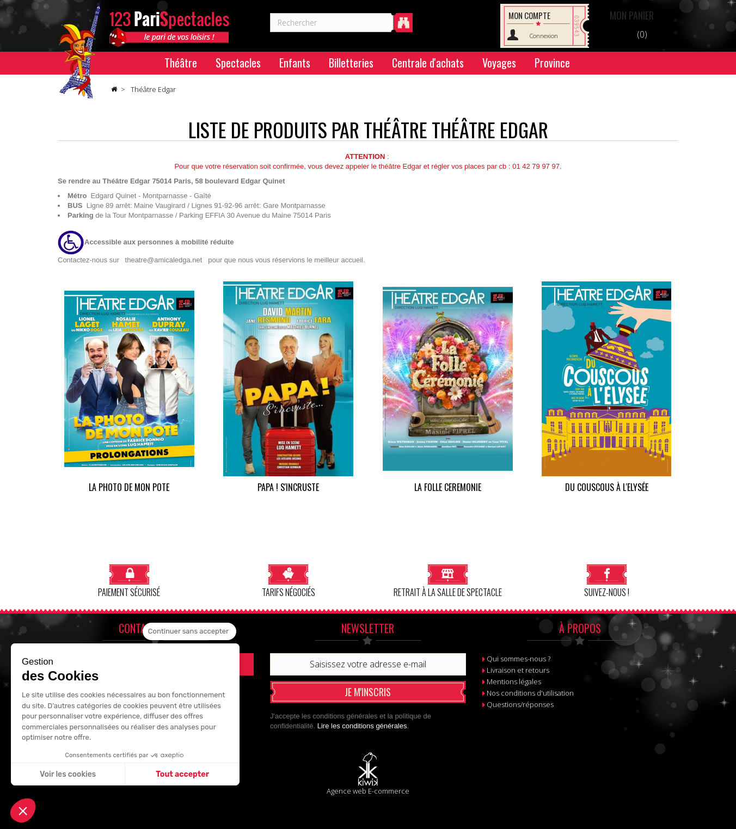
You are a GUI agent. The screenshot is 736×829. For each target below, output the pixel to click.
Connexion (544, 36)
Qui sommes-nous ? (518, 659)
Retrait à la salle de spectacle (448, 580)
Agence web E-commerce (368, 791)
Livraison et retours (518, 670)
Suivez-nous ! (606, 580)
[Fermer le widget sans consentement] (189, 631)
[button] (23, 810)
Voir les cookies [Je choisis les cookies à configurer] (68, 774)
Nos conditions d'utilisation (530, 693)
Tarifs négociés (288, 580)
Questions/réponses (520, 704)
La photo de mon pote (129, 488)
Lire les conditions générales (362, 726)
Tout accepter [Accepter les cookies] (182, 774)
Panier (632, 15)
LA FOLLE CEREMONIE (447, 488)
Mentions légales (514, 681)
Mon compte (529, 15)
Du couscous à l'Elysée (606, 488)
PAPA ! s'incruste (288, 488)
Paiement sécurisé (129, 580)
